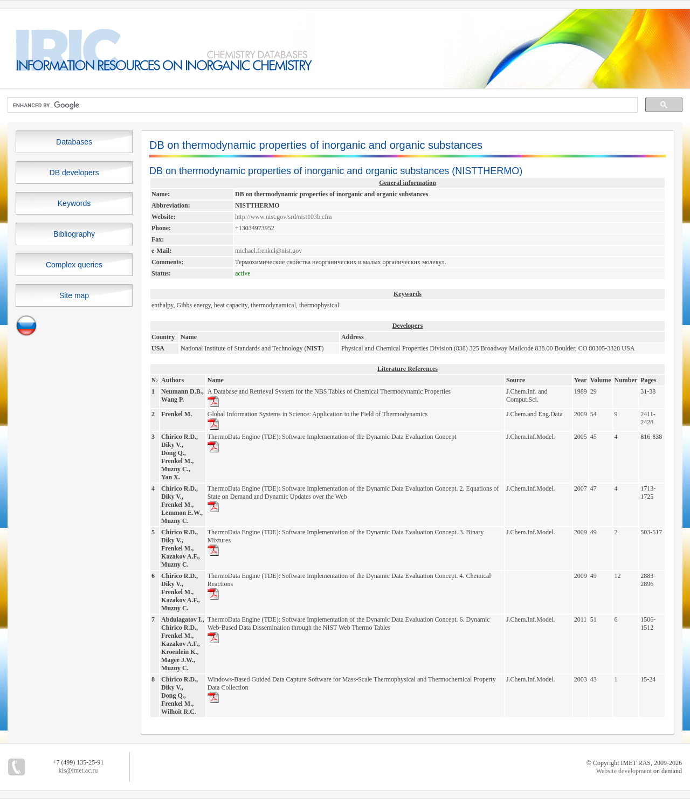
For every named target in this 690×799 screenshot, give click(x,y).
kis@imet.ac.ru (78, 770)
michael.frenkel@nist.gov (268, 250)
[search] (321, 105)
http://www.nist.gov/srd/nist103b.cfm (283, 217)
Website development (624, 771)
